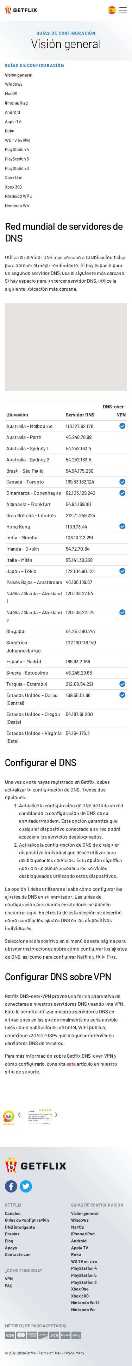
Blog (9, 1240)
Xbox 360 (13, 186)
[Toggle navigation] (123, 10)
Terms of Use (48, 1353)
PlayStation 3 (17, 168)
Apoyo (11, 1247)
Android (12, 112)
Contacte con (18, 1254)
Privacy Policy (73, 1353)
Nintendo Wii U (18, 195)
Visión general (18, 74)
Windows (14, 83)
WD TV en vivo (18, 140)
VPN (9, 1278)
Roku (9, 130)
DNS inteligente (20, 1226)
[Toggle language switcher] (112, 10)
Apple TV (13, 121)
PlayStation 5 (17, 158)
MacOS (11, 93)
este (71, 1064)
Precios (12, 1233)
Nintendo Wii (17, 205)
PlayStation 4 (17, 149)
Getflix (30, 1353)
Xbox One (13, 177)
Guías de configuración (27, 1219)
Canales (12, 1213)
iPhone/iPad (16, 102)
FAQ (8, 1285)
